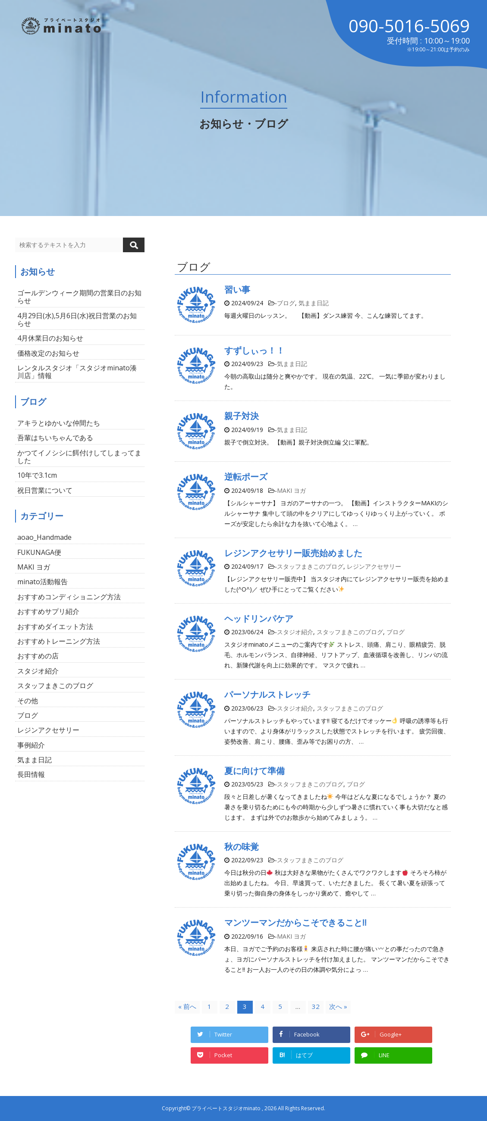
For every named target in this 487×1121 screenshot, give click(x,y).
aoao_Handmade (44, 537)
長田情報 (31, 774)
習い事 (237, 289)
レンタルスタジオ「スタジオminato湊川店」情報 (77, 371)
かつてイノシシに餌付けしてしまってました (79, 456)
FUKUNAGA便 (39, 552)
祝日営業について (44, 490)
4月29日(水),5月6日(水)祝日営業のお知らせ (77, 319)
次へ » (338, 1006)
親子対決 (241, 416)
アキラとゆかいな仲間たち (58, 423)
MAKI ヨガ (291, 490)
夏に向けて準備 (254, 771)
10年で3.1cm (37, 475)
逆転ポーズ (245, 476)
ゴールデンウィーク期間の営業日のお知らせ (79, 296)
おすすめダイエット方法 (55, 626)
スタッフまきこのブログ (310, 566)
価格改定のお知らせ (48, 353)
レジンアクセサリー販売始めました (293, 553)
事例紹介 (31, 745)
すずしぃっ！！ (254, 350)
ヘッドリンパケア (258, 618)
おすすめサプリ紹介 (48, 611)
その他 (27, 700)
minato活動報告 (42, 581)
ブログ (286, 303)
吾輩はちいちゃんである (55, 437)
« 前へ (187, 1006)
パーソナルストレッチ (267, 694)
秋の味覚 (241, 846)
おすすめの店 (38, 656)
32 (316, 1006)
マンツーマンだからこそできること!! (295, 922)
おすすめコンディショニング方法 (69, 596)
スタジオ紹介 (295, 632)
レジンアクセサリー (374, 566)
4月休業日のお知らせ (50, 338)
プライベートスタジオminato (226, 1108)
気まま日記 (313, 303)
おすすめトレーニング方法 (58, 641)
